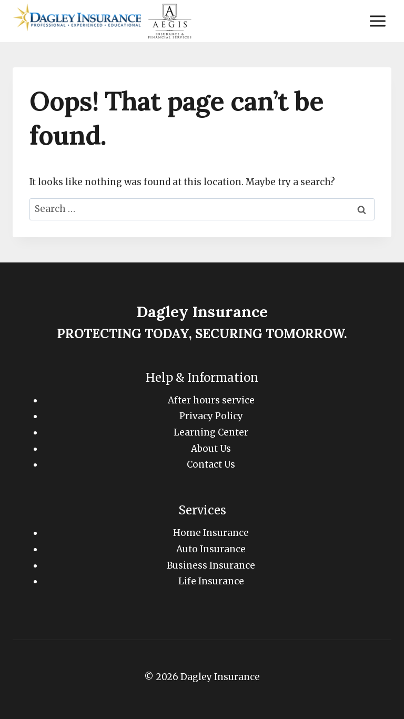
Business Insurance (211, 565)
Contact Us (211, 464)
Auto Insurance (211, 549)
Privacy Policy (211, 416)
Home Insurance (211, 533)
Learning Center (211, 432)
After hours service (211, 400)
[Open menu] (377, 20)
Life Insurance (211, 581)
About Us (211, 448)
